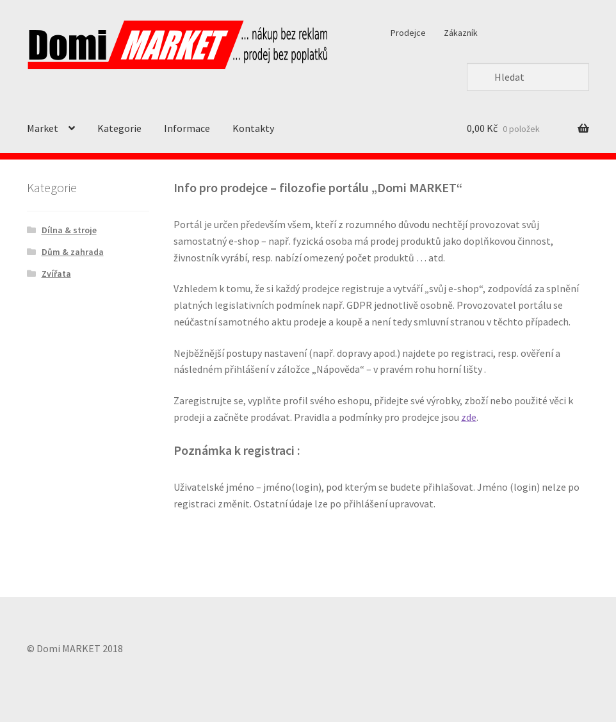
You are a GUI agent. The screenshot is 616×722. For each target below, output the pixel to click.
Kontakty (253, 128)
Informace (187, 128)
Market (42, 128)
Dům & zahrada (73, 252)
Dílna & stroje (69, 230)
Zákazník (461, 32)
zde (468, 417)
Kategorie (119, 128)
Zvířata (56, 273)
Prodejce (408, 32)
